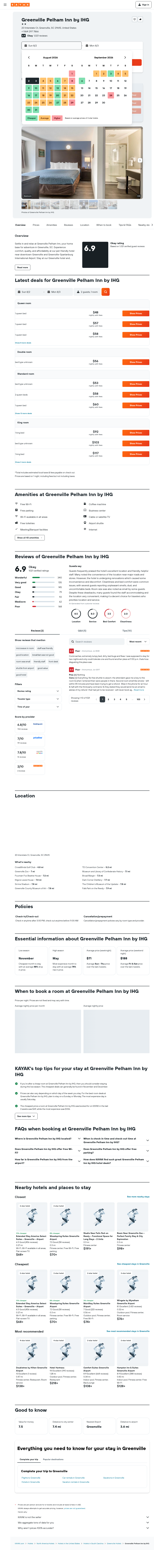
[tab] (37, 631)
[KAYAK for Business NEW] (5, 60)
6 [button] (57, 80)
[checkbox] (30, 726)
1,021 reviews (40, 35)
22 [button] (72, 95)
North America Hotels (45, 1543)
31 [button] (36, 109)
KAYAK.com (19, 1543)
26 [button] (50, 102)
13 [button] (58, 88)
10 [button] (36, 88)
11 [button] (43, 88)
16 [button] (29, 95)
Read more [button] (139, 690)
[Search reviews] (99, 641)
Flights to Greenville (31, 1477)
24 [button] (36, 102)
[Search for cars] (5, 27)
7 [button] (64, 80)
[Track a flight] (5, 54)
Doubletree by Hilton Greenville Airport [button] (31, 1369)
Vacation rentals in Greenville (75, 1482)
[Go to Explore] (5, 48)
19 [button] (50, 95)
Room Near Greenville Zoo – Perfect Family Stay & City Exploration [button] (131, 1236)
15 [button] (72, 88)
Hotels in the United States (69, 1543)
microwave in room (25, 648)
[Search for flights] (5, 14)
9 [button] (28, 88)
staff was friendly (45, 648)
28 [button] (64, 102)
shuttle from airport (25, 668)
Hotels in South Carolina (93, 1543)
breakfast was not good (43, 655)
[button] (5, 4)
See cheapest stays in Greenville (133, 1264)
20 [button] (57, 95)
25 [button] (43, 102)
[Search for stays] (5, 20)
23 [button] (28, 102)
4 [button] (43, 80)
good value (43, 668)
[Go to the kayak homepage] (20, 4)
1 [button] (96, 73)
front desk (53, 661)
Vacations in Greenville (113, 1477)
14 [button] (65, 88)
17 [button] (36, 95)
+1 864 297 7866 (30, 31)
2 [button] (28, 80)
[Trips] (5, 69)
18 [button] (43, 95)
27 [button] (57, 102)
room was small (23, 661)
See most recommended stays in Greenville (128, 1331)
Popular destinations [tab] (53, 1459)
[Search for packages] (5, 33)
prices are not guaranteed (74, 1508)
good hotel (21, 674)
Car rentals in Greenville (73, 1477)
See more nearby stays (138, 1196)
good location (22, 655)
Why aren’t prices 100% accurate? (83, 1528)
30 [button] (28, 109)
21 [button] (65, 95)
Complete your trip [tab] (29, 1459)
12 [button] (50, 88)
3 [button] (36, 80)
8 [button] (72, 80)
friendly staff (39, 661)
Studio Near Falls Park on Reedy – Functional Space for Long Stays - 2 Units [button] (98, 1236)
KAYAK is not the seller (83, 1517)
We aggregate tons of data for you (83, 1522)
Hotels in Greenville (31, 1482)
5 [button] (50, 80)
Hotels (30, 1543)
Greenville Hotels (114, 1543)
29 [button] (72, 102)
